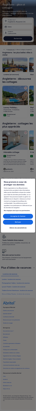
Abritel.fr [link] (5, 379)
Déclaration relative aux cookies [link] (11, 353)
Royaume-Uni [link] (11, 49)
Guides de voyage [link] (8, 323)
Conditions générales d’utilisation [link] (11, 343)
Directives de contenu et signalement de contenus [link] (16, 368)
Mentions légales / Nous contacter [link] (12, 359)
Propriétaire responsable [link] (9, 362)
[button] (18, 267)
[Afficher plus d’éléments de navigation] (4, 49)
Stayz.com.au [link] (6, 389)
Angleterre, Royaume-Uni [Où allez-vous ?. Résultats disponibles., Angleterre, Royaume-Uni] (16, 22)
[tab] (10, 274)
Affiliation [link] (5, 337)
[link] (25, 88)
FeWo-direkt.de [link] (7, 382)
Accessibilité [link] (6, 346)
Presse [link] (4, 340)
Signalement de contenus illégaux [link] (12, 356)
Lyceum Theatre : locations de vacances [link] (13, 287)
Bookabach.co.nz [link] (7, 385)
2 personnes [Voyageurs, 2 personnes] (12, 33)
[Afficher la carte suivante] (33, 67)
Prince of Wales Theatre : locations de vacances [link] (16, 294)
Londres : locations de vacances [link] (11, 279)
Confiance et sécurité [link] (8, 317)
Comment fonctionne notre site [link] (11, 365)
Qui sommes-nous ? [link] (8, 331)
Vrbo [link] (4, 376)
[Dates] (18, 27)
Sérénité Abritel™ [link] (7, 313)
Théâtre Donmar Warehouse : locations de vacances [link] (17, 290)
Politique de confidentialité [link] (10, 349)
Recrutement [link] (6, 334)
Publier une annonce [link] (8, 310)
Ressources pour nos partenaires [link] (11, 320)
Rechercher (18, 38)
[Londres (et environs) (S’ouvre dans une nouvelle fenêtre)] (11, 75)
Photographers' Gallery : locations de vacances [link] (16, 283)
